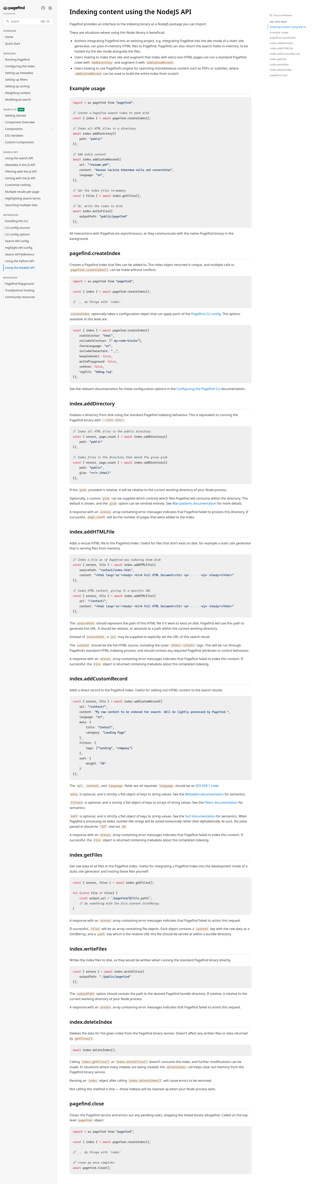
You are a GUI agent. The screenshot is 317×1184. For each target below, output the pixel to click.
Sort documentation (200, 816)
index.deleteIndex (281, 70)
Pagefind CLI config (206, 314)
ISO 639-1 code (207, 785)
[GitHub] (43, 8)
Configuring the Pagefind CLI (198, 389)
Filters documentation (221, 802)
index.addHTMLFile (281, 48)
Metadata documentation (204, 794)
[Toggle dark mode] (50, 8)
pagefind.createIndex (283, 37)
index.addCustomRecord (285, 54)
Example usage (279, 32)
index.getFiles (278, 59)
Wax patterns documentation (194, 503)
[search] (28, 21)
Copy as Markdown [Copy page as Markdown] (281, 15)
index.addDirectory (281, 43)
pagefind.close (279, 75)
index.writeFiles (279, 64)
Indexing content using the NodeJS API (289, 27)
